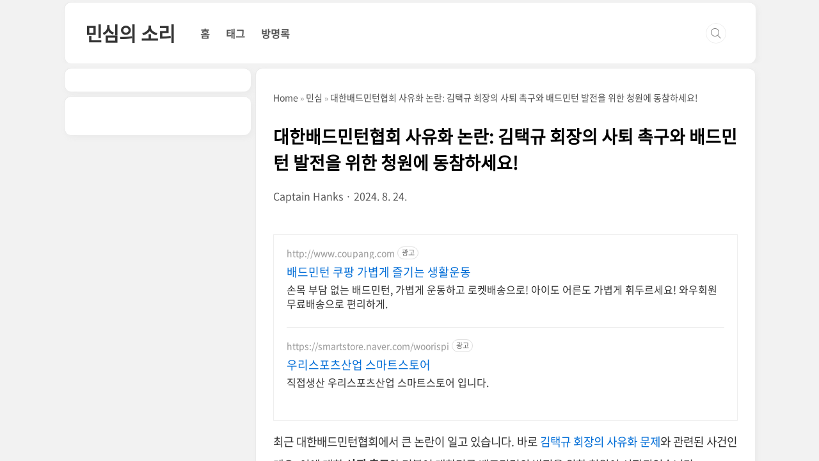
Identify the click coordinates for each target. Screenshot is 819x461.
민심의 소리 (130, 33)
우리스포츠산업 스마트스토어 (359, 365)
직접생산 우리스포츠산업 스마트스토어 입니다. (388, 382)
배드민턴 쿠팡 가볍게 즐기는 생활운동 (379, 272)
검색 (716, 33)
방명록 (275, 33)
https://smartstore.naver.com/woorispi (368, 346)
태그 (235, 33)
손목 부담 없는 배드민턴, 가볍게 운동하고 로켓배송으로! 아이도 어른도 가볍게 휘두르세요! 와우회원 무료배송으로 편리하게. (502, 296)
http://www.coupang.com (341, 253)
